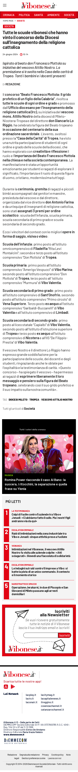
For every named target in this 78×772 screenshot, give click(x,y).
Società (21, 20)
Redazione (12, 754)
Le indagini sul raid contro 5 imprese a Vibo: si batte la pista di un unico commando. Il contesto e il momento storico (40, 571)
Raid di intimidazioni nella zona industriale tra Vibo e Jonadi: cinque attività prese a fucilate (39, 535)
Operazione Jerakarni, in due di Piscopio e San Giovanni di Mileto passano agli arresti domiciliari (40, 591)
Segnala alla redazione (30, 754)
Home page (8, 20)
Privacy (45, 754)
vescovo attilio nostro (56, 399)
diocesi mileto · (19, 399)
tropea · (34, 399)
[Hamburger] (5, 6)
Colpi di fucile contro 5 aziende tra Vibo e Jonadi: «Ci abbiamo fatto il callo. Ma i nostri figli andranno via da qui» (41, 518)
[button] (71, 22)
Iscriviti (64, 635)
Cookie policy (57, 754)
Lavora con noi (54, 758)
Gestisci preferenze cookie (33, 758)
